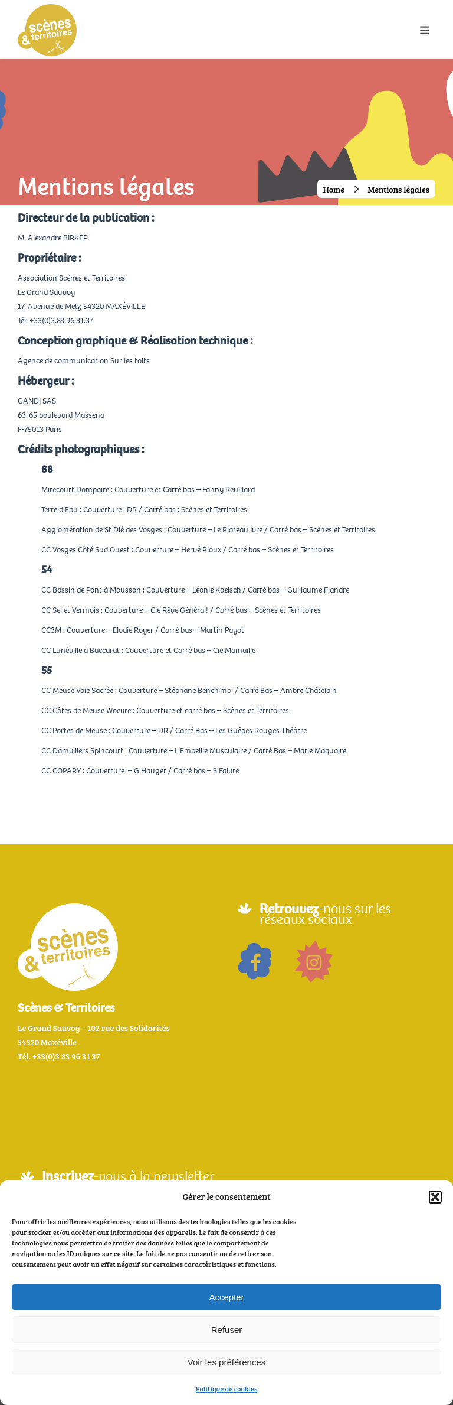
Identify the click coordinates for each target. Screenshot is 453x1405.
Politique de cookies (227, 1388)
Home (333, 189)
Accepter (226, 1297)
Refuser (226, 1330)
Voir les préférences (227, 1362)
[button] (435, 1197)
